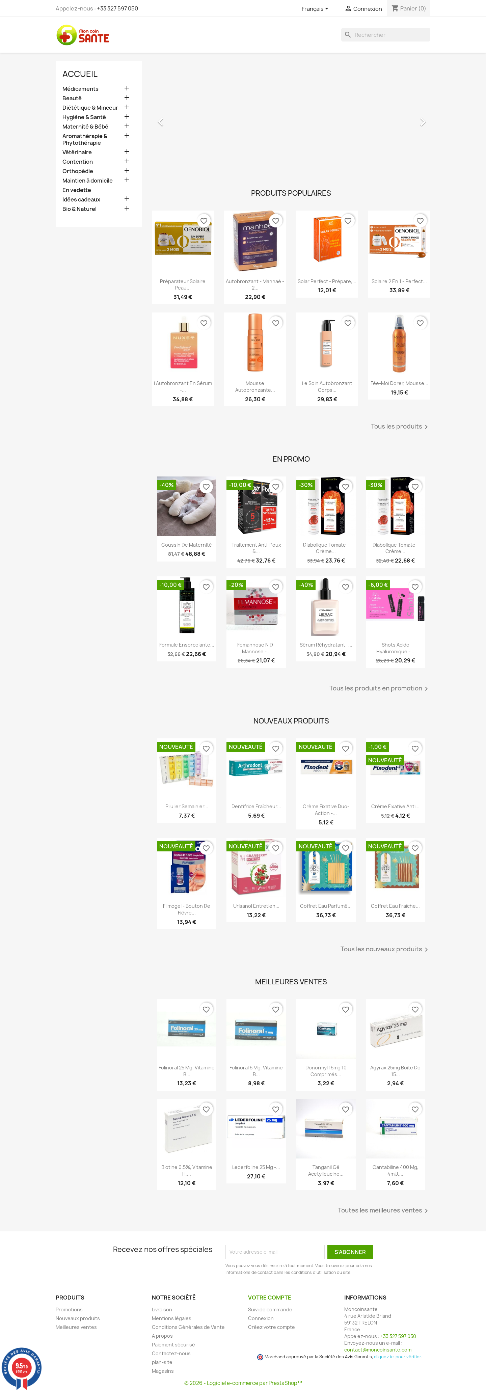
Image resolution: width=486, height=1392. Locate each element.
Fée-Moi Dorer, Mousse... (399, 383)
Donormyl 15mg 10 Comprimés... (326, 1070)
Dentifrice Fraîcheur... (256, 806)
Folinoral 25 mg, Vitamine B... (187, 1070)
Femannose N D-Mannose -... (256, 648)
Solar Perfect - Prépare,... (327, 281)
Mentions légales (171, 1318)
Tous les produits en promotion (379, 689)
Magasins (163, 1371)
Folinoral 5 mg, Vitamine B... (256, 1070)
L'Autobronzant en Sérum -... (183, 386)
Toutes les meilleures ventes (384, 1211)
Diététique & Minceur (90, 107)
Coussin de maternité (186, 545)
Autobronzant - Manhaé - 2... (255, 284)
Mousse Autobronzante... (255, 386)
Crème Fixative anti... (395, 806)
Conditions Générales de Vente (188, 1327)
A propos (162, 1336)
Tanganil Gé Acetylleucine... (326, 1170)
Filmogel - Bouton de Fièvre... (186, 909)
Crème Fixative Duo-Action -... (326, 809)
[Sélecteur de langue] (316, 9)
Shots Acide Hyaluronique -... (395, 648)
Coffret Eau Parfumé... (326, 906)
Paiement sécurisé (173, 1344)
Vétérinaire (77, 152)
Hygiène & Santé (84, 117)
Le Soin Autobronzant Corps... (327, 386)
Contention (77, 161)
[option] (291, 118)
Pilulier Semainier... (186, 806)
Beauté (72, 98)
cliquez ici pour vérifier (397, 1357)
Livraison (162, 1309)
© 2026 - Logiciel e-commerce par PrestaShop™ (243, 1383)
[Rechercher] (385, 35)
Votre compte (269, 1297)
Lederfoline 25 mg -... (256, 1167)
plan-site (162, 1362)
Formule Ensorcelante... (186, 645)
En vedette (76, 190)
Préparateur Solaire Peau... (183, 284)
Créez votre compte (271, 1327)
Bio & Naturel (79, 209)
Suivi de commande (270, 1309)
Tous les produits (400, 427)
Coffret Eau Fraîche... (395, 906)
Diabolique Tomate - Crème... (326, 548)
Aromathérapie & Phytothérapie (84, 139)
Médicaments (80, 88)
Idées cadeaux (81, 199)
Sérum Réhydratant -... (326, 645)
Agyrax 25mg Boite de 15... (395, 1070)
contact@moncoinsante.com (377, 1349)
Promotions (69, 1309)
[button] (173, 118)
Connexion (261, 1318)
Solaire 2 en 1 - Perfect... (399, 281)
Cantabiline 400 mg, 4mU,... (395, 1170)
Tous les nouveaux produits (385, 950)
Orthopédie (77, 171)
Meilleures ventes (76, 1327)
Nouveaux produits (78, 1318)
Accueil (80, 74)
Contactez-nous (171, 1353)
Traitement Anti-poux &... (256, 548)
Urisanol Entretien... (256, 906)
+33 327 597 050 (117, 8)
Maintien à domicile (87, 180)
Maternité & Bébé (85, 126)
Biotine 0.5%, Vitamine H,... (186, 1170)
